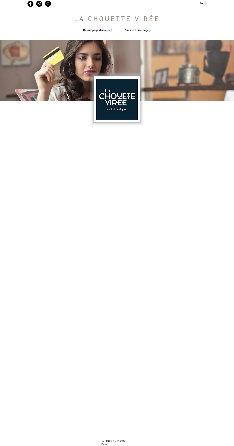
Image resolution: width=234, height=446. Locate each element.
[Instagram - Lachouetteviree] (39, 4)
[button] (136, 30)
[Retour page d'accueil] (96, 30)
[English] (204, 3)
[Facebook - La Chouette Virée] (30, 4)
